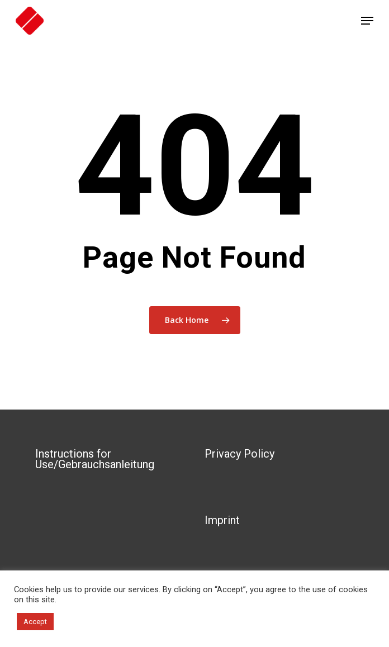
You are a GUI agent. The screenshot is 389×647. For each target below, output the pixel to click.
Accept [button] (35, 621)
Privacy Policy (239, 453)
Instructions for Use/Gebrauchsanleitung (94, 459)
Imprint (222, 520)
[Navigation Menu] (367, 20)
